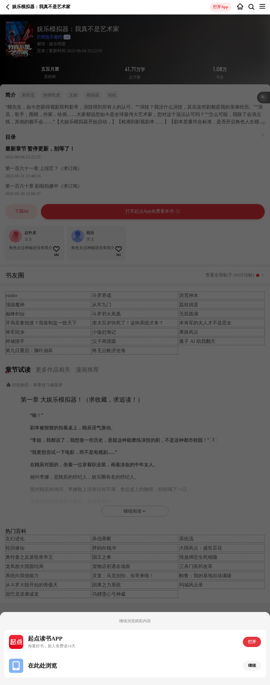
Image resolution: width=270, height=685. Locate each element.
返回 (8, 7)
